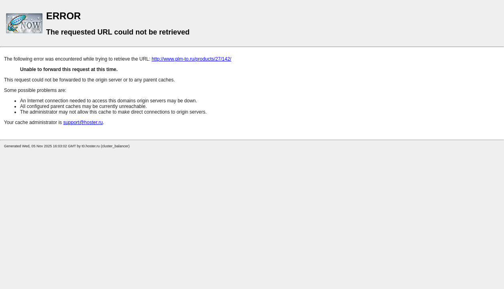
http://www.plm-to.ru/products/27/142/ (191, 59)
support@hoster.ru (83, 122)
